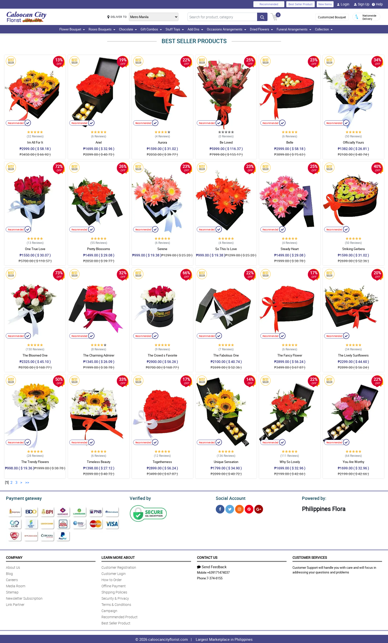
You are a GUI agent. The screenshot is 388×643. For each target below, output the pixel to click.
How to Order (111, 579)
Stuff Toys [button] (175, 29)
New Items (325, 4)
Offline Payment (113, 585)
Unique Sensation (226, 462)
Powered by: (313, 497)
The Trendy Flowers (35, 462)
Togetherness (162, 462)
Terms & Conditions (116, 603)
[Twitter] (229, 508)
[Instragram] (239, 508)
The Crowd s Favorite (162, 355)
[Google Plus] (258, 508)
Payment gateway (21, 497)
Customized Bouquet (332, 17)
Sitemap (12, 591)
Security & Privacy (115, 597)
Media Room (15, 585)
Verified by (139, 497)
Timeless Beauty (98, 462)
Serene (162, 249)
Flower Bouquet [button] (72, 29)
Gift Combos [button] (151, 29)
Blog (9, 572)
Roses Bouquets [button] (102, 29)
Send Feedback (212, 566)
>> (27, 482)
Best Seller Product (301, 4)
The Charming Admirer (98, 355)
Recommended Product (119, 616)
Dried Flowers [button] (261, 29)
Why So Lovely (290, 462)
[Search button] (262, 17)
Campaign (109, 610)
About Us (13, 566)
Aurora (162, 142)
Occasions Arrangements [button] (226, 29)
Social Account (229, 497)
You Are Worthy (353, 462)
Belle (289, 142)
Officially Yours (353, 142)
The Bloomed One (35, 355)
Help (377, 4)
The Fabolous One (226, 355)
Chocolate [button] (128, 29)
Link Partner (15, 603)
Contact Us (207, 556)
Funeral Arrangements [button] (294, 29)
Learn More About (118, 556)
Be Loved (226, 142)
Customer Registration (118, 566)
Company (14, 556)
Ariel (99, 142)
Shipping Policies (114, 591)
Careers (12, 579)
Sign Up (361, 4)
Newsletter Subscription (24, 597)
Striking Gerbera (353, 249)
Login (343, 4)
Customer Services (309, 556)
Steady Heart (290, 249)
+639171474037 (218, 571)
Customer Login (113, 572)
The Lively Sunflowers (353, 355)
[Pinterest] (249, 508)
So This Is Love (226, 249)
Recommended (269, 4)
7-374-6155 (214, 577)
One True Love (35, 249)
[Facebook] (220, 508)
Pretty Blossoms (98, 249)
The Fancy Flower (289, 355)
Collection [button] (324, 29)
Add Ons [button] (195, 29)
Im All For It (35, 142)
